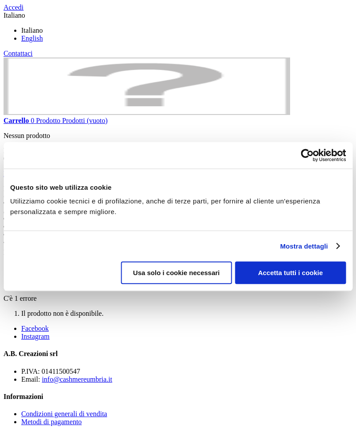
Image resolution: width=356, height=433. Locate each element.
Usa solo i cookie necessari (176, 272)
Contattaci (18, 53)
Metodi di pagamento (51, 421)
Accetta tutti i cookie (290, 272)
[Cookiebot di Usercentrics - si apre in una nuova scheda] (307, 155)
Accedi (13, 7)
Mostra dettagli (304, 246)
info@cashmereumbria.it (77, 379)
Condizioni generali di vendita (64, 414)
